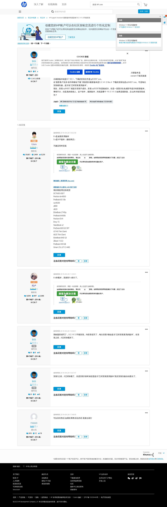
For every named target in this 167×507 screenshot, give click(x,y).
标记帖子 (34, 81)
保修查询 (73, 489)
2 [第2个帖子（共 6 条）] (28, 158)
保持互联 (131, 474)
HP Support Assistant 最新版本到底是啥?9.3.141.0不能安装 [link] (69, 18)
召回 (14, 497)
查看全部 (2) (63, 106)
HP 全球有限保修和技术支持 (61, 497)
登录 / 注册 (144, 11)
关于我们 (16, 474)
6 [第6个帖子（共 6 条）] (28, 436)
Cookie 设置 (75, 72)
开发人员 (102, 480)
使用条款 (151, 458)
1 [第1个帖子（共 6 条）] (28, 75)
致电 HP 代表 (46, 480)
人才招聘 (16, 480)
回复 (59, 111)
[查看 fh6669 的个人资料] (34, 422)
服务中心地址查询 (76, 486)
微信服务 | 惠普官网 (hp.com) (63, 180)
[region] (84, 64)
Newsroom (16, 489)
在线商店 (45, 477)
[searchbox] (113, 4)
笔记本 (42, 18)
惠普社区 (20, 18)
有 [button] (79, 260)
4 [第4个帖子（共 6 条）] (28, 356)
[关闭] (127, 53)
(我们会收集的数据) (114, 63)
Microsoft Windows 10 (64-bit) (101, 102)
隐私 (37, 497)
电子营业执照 (106, 497)
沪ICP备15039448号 (91, 497)
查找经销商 (46, 483)
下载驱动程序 (75, 477)
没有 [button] (85, 260)
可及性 (30, 497)
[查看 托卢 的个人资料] (34, 285)
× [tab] (160, 16)
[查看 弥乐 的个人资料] (34, 61)
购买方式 (45, 474)
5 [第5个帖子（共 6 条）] (28, 397)
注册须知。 (161, 458)
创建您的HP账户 (55, 37)
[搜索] (81, 11)
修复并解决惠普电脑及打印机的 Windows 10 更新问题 (138, 43)
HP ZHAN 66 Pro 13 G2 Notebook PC (73, 102)
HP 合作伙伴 (103, 474)
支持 (72, 474)
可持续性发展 (18, 486)
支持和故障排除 (76, 480)
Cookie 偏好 (77, 497)
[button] (146, 51)
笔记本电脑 (32, 18)
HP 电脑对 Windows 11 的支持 (129, 27)
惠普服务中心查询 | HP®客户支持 (65, 186)
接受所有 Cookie (92, 72)
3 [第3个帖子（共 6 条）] (28, 299)
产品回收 (22, 497)
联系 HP (15, 477)
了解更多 (71, 37)
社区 (72, 483)
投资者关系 (17, 483)
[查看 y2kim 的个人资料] (34, 144)
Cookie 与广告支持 (97, 65)
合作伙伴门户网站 (105, 477)
